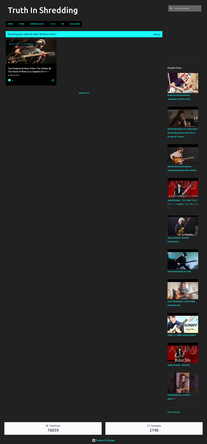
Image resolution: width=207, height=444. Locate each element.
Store (21, 24)
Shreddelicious (37, 24)
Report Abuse (174, 412)
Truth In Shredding (43, 10)
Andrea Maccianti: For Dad (179, 271)
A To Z (53, 24)
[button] (52, 80)
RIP (62, 24)
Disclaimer (75, 24)
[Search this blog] (187, 8)
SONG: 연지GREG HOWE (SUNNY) (182, 335)
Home (10, 24)
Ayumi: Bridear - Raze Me (178, 365)
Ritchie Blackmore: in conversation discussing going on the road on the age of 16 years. (182, 133)
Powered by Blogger (103, 440)
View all (156, 34)
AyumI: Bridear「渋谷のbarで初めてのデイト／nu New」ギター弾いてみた (183, 204)
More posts (84, 93)
